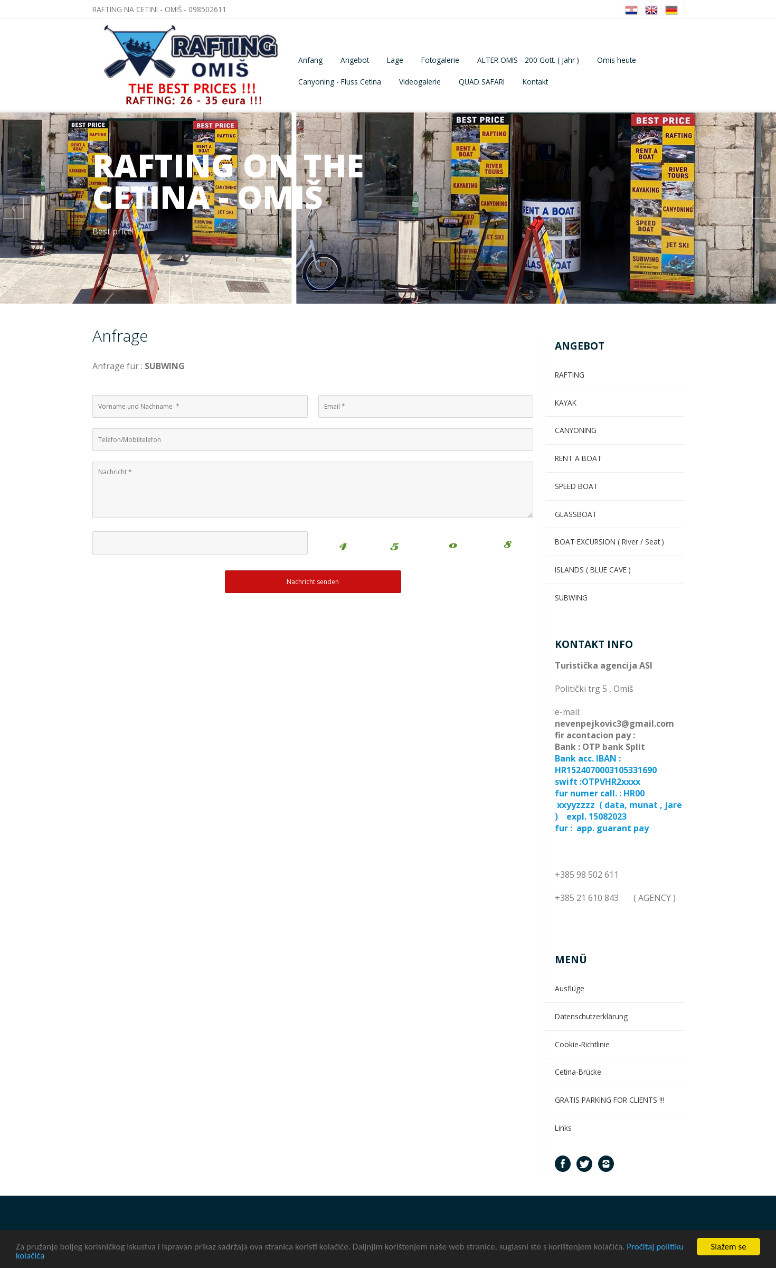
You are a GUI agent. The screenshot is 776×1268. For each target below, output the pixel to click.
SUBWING (571, 598)
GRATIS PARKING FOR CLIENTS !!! (609, 1100)
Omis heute (616, 60)
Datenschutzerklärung (591, 1016)
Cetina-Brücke (578, 1072)
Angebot (354, 60)
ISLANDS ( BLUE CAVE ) (593, 570)
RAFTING (569, 375)
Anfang (310, 60)
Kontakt (535, 82)
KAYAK (565, 403)
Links (563, 1128)
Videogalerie (420, 82)
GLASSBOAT (576, 514)
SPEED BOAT (576, 486)
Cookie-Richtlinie (582, 1044)
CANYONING (576, 430)
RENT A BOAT (578, 458)
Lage (395, 60)
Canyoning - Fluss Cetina (339, 82)
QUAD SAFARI (482, 82)
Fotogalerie (440, 60)
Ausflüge (569, 988)
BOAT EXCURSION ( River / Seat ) (609, 542)
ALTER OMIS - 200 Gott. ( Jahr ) (528, 60)
